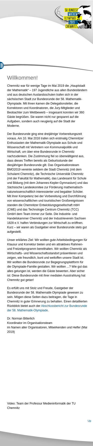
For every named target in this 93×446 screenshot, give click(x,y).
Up (89, 420)
